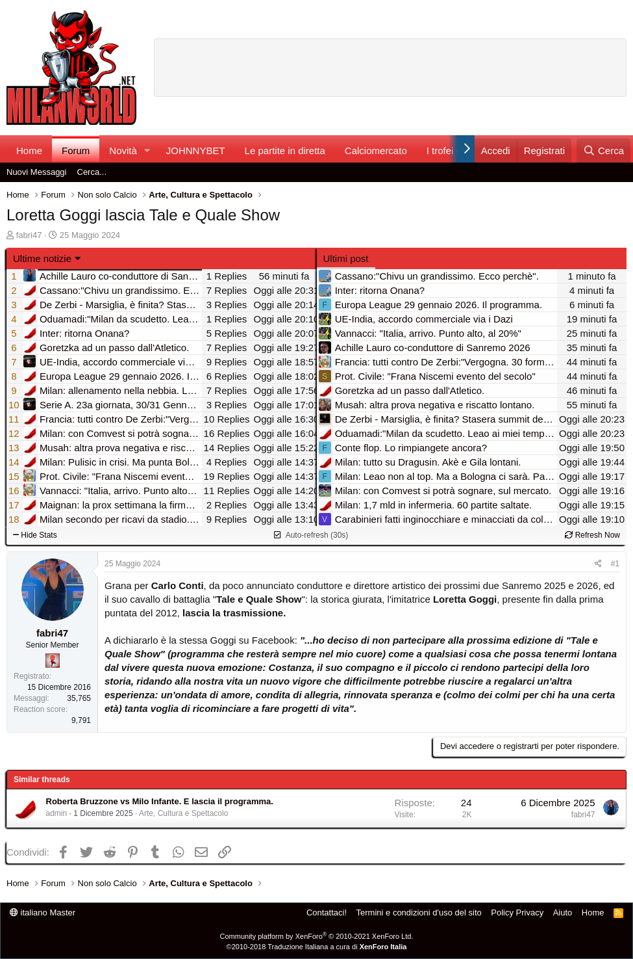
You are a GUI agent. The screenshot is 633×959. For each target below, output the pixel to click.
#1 (615, 563)
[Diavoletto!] (52, 660)
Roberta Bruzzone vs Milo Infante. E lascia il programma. (159, 801)
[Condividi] (598, 564)
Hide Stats (35, 535)
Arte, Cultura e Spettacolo (183, 813)
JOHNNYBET (195, 150)
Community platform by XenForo (317, 936)
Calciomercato (376, 150)
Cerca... (92, 172)
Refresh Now (592, 535)
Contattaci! (326, 912)
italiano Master (42, 912)
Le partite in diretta (285, 150)
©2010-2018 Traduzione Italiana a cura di (317, 947)
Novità (123, 150)
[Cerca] (603, 150)
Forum (76, 150)
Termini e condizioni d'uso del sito (419, 912)
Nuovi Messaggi (36, 172)
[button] (147, 150)
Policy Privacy (517, 912)
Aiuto (563, 912)
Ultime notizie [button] (42, 258)
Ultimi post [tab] (346, 258)
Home (29, 150)
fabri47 (29, 235)
